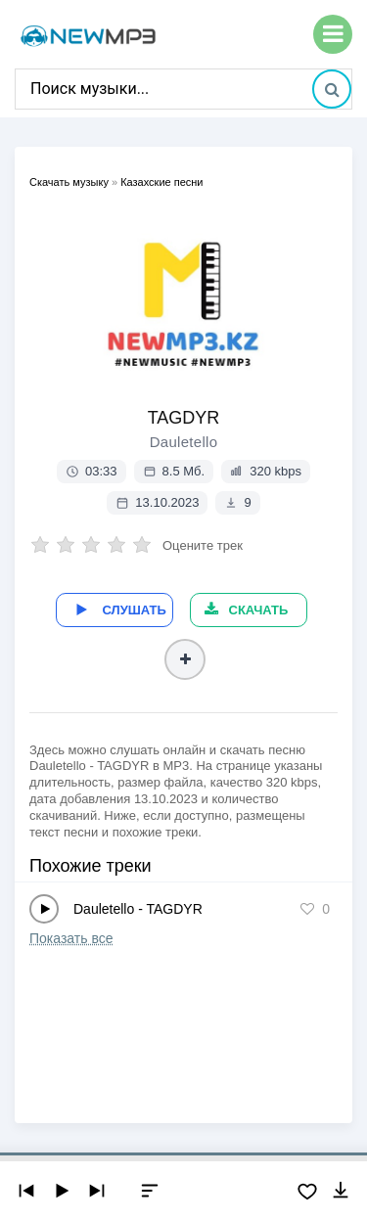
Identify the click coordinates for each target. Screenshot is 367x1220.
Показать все (71, 938)
